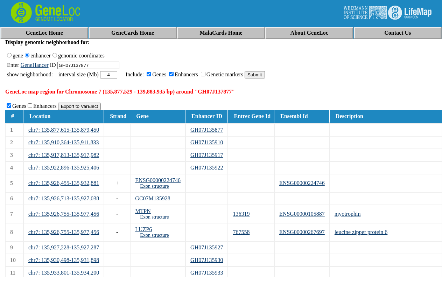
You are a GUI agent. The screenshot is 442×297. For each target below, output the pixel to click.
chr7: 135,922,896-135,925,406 (63, 168)
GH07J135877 (206, 130)
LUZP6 (143, 229)
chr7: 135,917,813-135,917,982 (63, 155)
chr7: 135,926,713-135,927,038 (63, 198)
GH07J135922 (206, 168)
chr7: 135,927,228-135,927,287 (63, 247)
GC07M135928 (152, 198)
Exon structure (154, 186)
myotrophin (348, 214)
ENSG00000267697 (302, 232)
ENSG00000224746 (158, 180)
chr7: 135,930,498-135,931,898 (63, 260)
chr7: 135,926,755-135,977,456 (63, 214)
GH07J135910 (206, 142)
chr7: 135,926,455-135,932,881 (63, 183)
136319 (241, 214)
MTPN (142, 211)
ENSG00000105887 (302, 214)
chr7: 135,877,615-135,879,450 (63, 130)
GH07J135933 (206, 273)
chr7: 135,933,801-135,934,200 (63, 273)
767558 (241, 232)
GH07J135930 (206, 260)
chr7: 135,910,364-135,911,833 (63, 142)
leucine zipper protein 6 (361, 232)
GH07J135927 (206, 247)
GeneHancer (35, 65)
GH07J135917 (206, 155)
